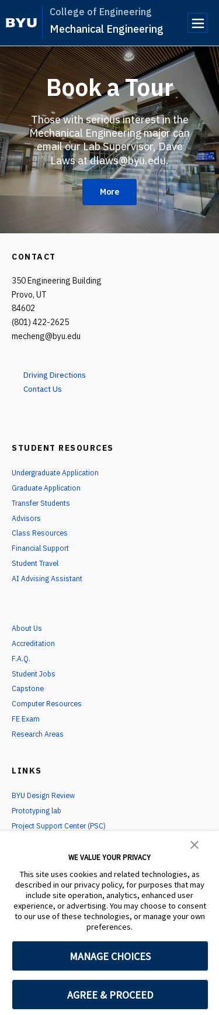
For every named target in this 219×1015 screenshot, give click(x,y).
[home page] (21, 23)
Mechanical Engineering (107, 29)
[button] (194, 844)
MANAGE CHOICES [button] (110, 956)
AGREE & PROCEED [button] (110, 995)
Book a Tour (109, 86)
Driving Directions (61, 374)
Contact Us (47, 388)
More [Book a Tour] (109, 192)
